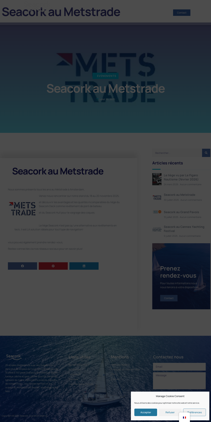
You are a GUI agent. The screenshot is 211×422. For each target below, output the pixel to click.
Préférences (194, 412)
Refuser (170, 412)
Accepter (145, 412)
